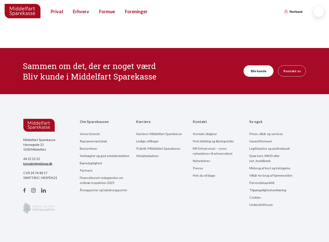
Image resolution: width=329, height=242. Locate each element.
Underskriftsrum (261, 205)
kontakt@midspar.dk (37, 163)
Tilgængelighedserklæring (267, 190)
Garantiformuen (260, 141)
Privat (57, 11)
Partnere (86, 170)
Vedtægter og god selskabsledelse (104, 156)
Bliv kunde (258, 71)
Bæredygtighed (91, 163)
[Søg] (318, 11)
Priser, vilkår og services (266, 134)
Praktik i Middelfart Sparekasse (158, 148)
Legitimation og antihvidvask (269, 148)
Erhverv (81, 11)
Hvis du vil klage (204, 175)
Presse (198, 168)
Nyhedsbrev (201, 161)
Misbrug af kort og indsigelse (269, 168)
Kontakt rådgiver (205, 134)
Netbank (293, 11)
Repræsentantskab (93, 141)
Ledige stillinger (147, 141)
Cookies (255, 197)
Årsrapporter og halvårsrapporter (103, 190)
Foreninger (136, 11)
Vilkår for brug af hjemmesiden (270, 175)
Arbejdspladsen (147, 156)
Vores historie (90, 134)
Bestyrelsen (88, 148)
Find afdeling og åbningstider (213, 141)
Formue (107, 11)
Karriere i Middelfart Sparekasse (159, 134)
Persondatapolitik (262, 183)
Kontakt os (292, 71)
